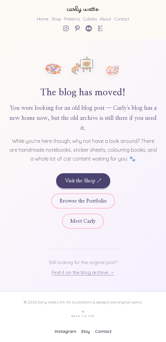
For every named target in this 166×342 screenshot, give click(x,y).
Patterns (72, 18)
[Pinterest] (77, 28)
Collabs (90, 18)
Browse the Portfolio (83, 200)
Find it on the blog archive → (83, 272)
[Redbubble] (89, 28)
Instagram (65, 331)
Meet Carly (83, 221)
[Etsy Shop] (100, 28)
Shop (56, 18)
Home (42, 18)
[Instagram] (66, 28)
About (105, 18)
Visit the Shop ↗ (83, 180)
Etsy (85, 331)
